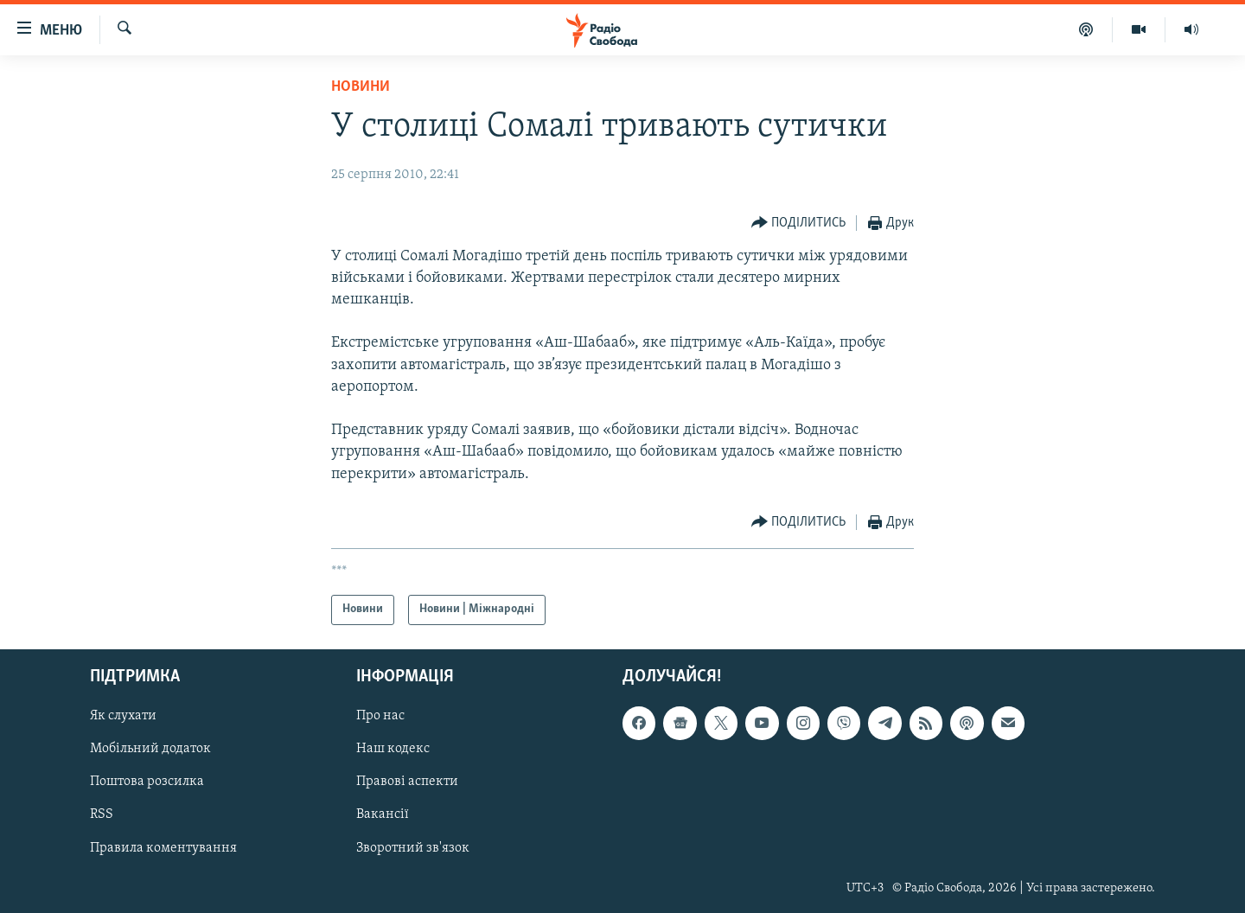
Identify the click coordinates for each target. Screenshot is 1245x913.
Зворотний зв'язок (412, 847)
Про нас (380, 716)
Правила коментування (163, 847)
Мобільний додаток (150, 749)
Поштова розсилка (147, 781)
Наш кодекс (393, 749)
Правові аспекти (407, 781)
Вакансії (382, 814)
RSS (101, 814)
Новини (360, 87)
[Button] (798, 223)
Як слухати (123, 716)
